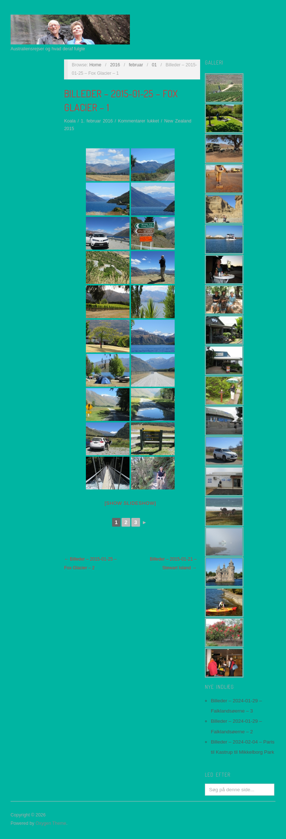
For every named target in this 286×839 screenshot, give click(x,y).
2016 (115, 64)
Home (95, 64)
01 (154, 64)
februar (136, 64)
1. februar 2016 (97, 121)
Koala (70, 121)
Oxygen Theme (51, 823)
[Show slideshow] (130, 503)
